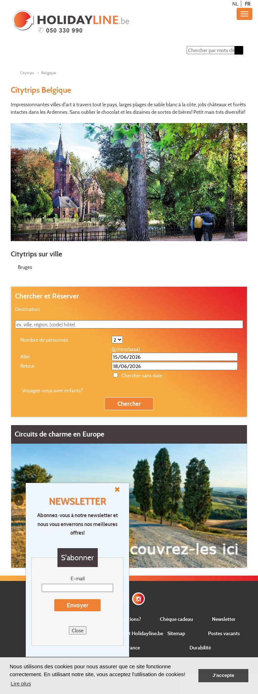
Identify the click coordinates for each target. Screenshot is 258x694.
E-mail (78, 578)
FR (247, 4)
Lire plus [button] (21, 683)
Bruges (25, 267)
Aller (25, 356)
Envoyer (77, 605)
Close (78, 630)
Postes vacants (224, 633)
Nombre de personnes (44, 340)
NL (235, 4)
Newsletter (224, 619)
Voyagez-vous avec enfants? (52, 390)
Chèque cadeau (176, 619)
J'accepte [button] (223, 675)
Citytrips (27, 72)
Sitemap (176, 633)
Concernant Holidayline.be (134, 633)
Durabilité (200, 647)
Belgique (48, 72)
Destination (27, 309)
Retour (27, 366)
